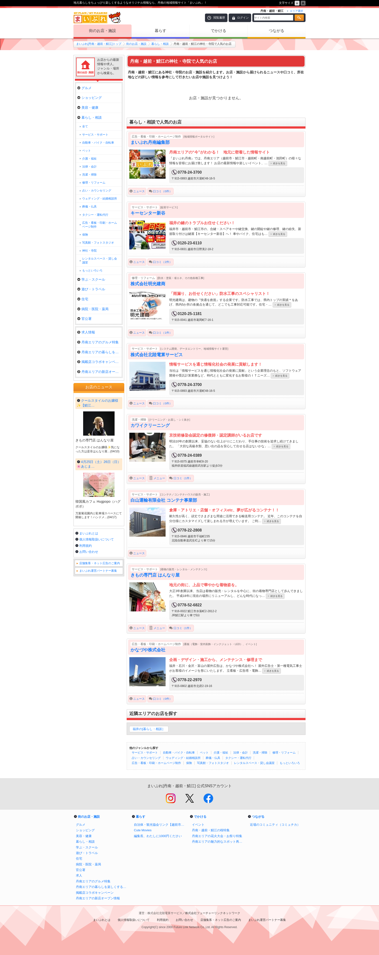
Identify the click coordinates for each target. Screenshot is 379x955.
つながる (276, 31)
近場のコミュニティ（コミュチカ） (275, 824)
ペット (204, 752)
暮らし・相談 (160, 44)
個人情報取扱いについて (96, 670)
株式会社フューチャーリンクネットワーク (212, 913)
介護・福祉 (221, 752)
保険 (189, 763)
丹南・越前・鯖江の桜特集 (211, 830)
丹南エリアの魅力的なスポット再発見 (218, 841)
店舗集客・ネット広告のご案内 (99, 694)
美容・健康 (87, 107)
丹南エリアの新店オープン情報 (99, 372)
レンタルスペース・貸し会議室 (254, 763)
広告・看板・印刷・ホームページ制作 (156, 763)
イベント (198, 824)
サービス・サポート (145, 752)
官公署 (84, 319)
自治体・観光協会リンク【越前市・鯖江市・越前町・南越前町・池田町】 (160, 824)
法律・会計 (240, 752)
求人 (79, 875)
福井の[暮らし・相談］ (149, 729)
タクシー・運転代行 (238, 758)
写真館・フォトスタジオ (213, 763)
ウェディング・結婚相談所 (183, 758)
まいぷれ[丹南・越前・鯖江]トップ (98, 44)
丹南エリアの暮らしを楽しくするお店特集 (102, 887)
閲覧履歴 (219, 17)
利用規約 (85, 676)
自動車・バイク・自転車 (179, 752)
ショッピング (89, 98)
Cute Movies (143, 830)
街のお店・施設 (102, 31)
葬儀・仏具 (213, 758)
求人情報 (86, 332)
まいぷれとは (88, 664)
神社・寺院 (89, 250)
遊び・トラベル (91, 289)
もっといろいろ (290, 763)
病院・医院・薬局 (93, 309)
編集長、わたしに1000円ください (158, 836)
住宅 (82, 299)
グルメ (84, 88)
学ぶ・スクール (91, 279)
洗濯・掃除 (260, 752)
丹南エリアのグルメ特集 (98, 342)
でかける (218, 31)
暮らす (160, 31)
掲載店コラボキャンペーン (99, 362)
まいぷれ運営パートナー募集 (98, 701)
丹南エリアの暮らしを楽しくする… (99, 352)
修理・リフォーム (284, 752)
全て (85, 126)
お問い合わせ (88, 682)
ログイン (243, 17)
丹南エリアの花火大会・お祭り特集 (217, 836)
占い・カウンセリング (146, 758)
